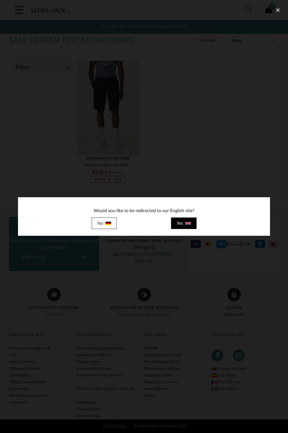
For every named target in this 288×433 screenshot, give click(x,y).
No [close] (104, 223)
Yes (184, 223)
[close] (277, 10)
